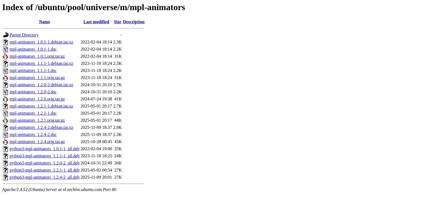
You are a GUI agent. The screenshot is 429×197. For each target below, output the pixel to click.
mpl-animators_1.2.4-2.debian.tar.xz (41, 127)
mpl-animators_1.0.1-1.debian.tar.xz (41, 42)
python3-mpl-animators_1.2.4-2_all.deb (45, 177)
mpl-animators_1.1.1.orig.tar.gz (37, 77)
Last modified (96, 21)
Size (117, 21)
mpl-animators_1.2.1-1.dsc (33, 113)
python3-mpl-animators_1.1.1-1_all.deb (45, 155)
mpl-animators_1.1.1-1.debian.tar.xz (41, 63)
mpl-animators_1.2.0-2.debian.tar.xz (41, 84)
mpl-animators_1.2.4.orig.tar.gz (37, 141)
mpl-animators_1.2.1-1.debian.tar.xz (41, 106)
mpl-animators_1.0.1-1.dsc (33, 49)
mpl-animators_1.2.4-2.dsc (33, 134)
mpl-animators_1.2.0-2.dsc (33, 91)
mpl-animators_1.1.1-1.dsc (33, 70)
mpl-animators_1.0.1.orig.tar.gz (37, 56)
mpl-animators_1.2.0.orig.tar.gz (37, 99)
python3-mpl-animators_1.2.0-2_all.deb (45, 163)
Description (133, 21)
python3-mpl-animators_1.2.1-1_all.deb (45, 170)
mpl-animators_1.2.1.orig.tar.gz (37, 120)
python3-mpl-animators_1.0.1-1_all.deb (45, 148)
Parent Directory (24, 35)
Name (44, 21)
